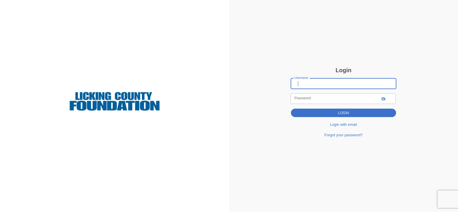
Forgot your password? (344, 135)
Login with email (343, 124)
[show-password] (383, 98)
